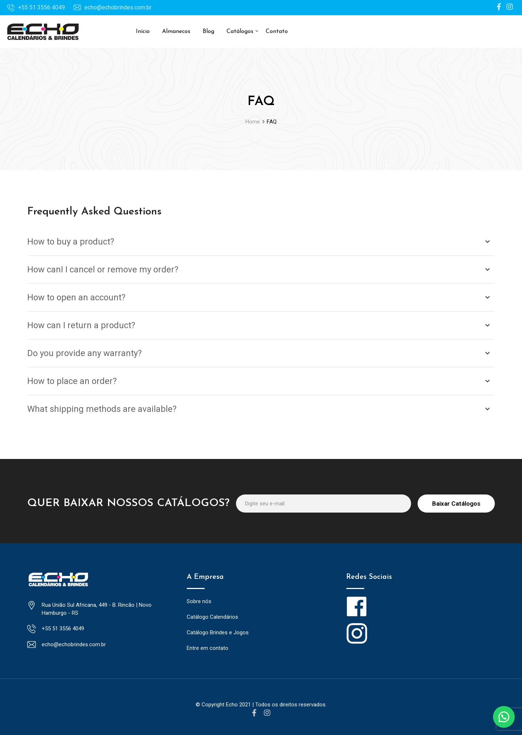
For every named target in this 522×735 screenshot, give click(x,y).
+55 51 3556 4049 (41, 7)
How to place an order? (72, 381)
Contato (277, 31)
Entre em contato (207, 648)
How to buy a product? (70, 242)
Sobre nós (199, 601)
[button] (504, 717)
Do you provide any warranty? (84, 353)
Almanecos (176, 31)
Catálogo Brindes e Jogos (218, 632)
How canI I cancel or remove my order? (102, 269)
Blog (208, 31)
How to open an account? (76, 297)
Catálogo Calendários (212, 617)
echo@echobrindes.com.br (118, 7)
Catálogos (240, 31)
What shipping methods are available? (102, 409)
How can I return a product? (81, 325)
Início (143, 31)
